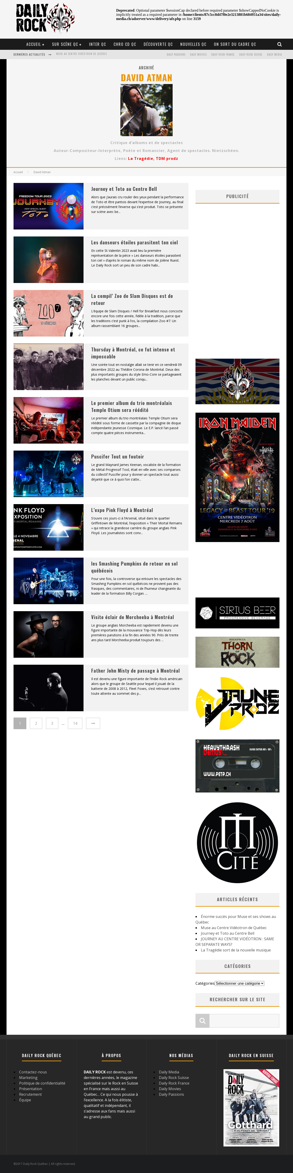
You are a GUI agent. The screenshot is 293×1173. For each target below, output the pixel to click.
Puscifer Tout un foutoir (117, 456)
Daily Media (274, 54)
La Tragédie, (142, 158)
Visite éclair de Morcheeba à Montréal (132, 616)
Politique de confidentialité (42, 1083)
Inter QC (97, 44)
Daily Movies (198, 54)
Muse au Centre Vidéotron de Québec (81, 55)
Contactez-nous (33, 1072)
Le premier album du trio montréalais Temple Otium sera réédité (131, 406)
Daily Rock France (223, 54)
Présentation (30, 1088)
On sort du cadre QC (235, 44)
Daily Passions (176, 54)
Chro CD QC (125, 44)
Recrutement (30, 1094)
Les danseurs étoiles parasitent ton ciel (134, 242)
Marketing (28, 1077)
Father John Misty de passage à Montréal (135, 670)
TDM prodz (167, 158)
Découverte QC (158, 44)
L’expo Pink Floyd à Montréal (122, 509)
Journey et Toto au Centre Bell (124, 188)
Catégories (205, 983)
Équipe (25, 1099)
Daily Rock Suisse (250, 54)
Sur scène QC (65, 44)
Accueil (33, 44)
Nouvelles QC (193, 44)
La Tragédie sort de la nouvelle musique (236, 950)
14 (75, 723)
